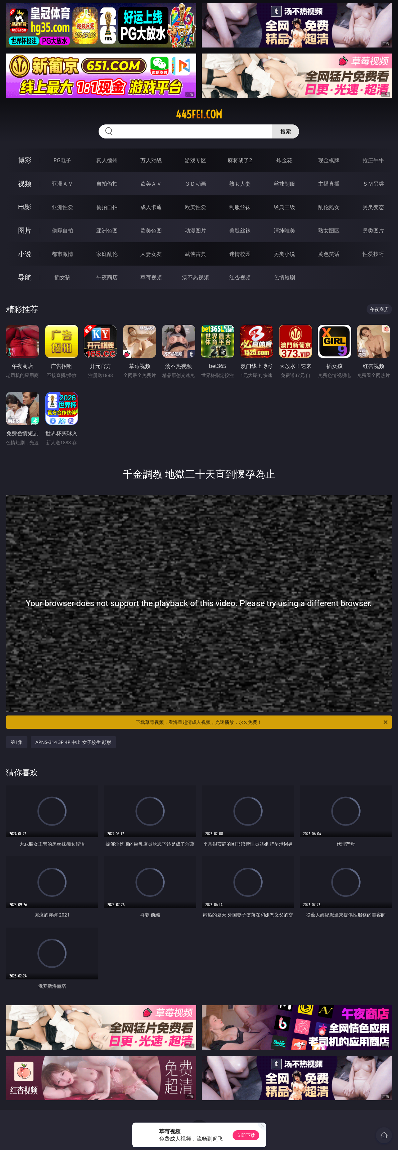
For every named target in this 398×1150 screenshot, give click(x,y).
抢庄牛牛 (373, 160)
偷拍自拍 (107, 207)
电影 (24, 206)
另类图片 (373, 230)
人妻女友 (151, 254)
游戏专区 (195, 160)
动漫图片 (195, 230)
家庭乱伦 (107, 254)
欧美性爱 (195, 207)
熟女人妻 (240, 183)
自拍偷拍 (107, 183)
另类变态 (373, 207)
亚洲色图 (107, 230)
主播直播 (329, 183)
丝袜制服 (284, 183)
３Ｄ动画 (195, 183)
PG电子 (62, 160)
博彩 (24, 160)
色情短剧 (284, 277)
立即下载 (246, 1135)
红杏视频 (240, 277)
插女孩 (62, 277)
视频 (24, 183)
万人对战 (151, 160)
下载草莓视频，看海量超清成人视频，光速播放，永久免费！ (262, 722)
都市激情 (62, 254)
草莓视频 (151, 277)
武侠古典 (195, 254)
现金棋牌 (329, 160)
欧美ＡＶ (151, 183)
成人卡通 (151, 207)
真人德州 (107, 160)
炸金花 (284, 160)
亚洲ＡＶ (62, 183)
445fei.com (199, 114)
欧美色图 (151, 230)
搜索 (285, 131)
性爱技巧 (373, 254)
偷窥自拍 (62, 230)
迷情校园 (240, 254)
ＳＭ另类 (373, 183)
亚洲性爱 (62, 207)
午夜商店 (107, 277)
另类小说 (284, 254)
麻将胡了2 (240, 160)
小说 (24, 253)
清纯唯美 (284, 230)
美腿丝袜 (240, 230)
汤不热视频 (195, 277)
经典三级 (284, 207)
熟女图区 (329, 230)
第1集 (17, 742)
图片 (24, 230)
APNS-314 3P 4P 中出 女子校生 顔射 (73, 742)
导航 (24, 277)
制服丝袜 (240, 207)
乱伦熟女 (329, 207)
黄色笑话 (329, 254)
